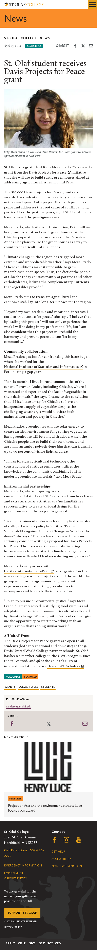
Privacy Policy (13, 927)
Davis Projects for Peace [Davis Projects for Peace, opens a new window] (50, 172)
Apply (10, 943)
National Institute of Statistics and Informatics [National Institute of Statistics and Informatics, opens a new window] (43, 366)
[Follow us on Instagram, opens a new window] (66, 841)
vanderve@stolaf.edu (18, 706)
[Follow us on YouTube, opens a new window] (78, 841)
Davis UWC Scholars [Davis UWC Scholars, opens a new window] (65, 666)
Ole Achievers (28, 686)
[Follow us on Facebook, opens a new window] (54, 841)
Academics (34, 45)
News (45, 38)
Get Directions (15, 850)
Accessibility (61, 859)
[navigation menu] (92, 4)
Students (48, 686)
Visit (22, 943)
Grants (10, 686)
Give (32, 943)
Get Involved (50, 943)
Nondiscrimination (67, 866)
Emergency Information (23, 865)
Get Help (58, 851)
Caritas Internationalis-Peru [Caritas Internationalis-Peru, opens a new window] (29, 571)
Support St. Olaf (22, 912)
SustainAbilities (70, 501)
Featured (30, 676)
